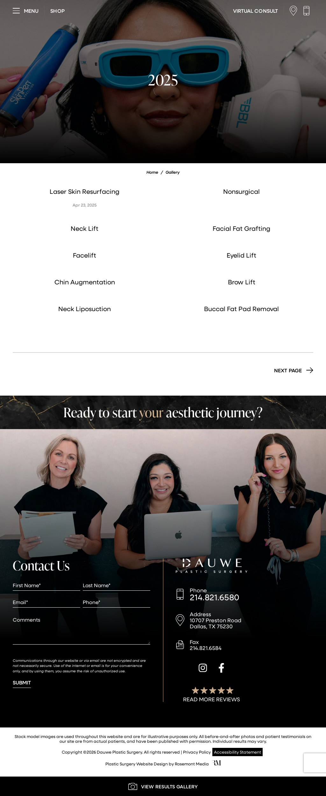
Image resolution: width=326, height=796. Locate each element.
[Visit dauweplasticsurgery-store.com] (57, 10)
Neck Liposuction (84, 308)
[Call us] (308, 10)
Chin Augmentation (84, 282)
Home (152, 172)
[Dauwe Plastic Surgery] (211, 566)
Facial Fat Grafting (241, 228)
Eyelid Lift (241, 255)
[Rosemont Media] (216, 763)
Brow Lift (241, 282)
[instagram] (203, 668)
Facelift (84, 255)
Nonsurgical (241, 191)
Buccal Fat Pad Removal (241, 308)
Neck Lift (84, 228)
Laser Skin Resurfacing (84, 191)
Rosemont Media (192, 763)
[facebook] (221, 668)
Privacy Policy (197, 752)
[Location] (295, 11)
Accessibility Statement (237, 752)
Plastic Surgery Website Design (136, 763)
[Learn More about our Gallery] (163, 786)
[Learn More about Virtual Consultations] (255, 10)
